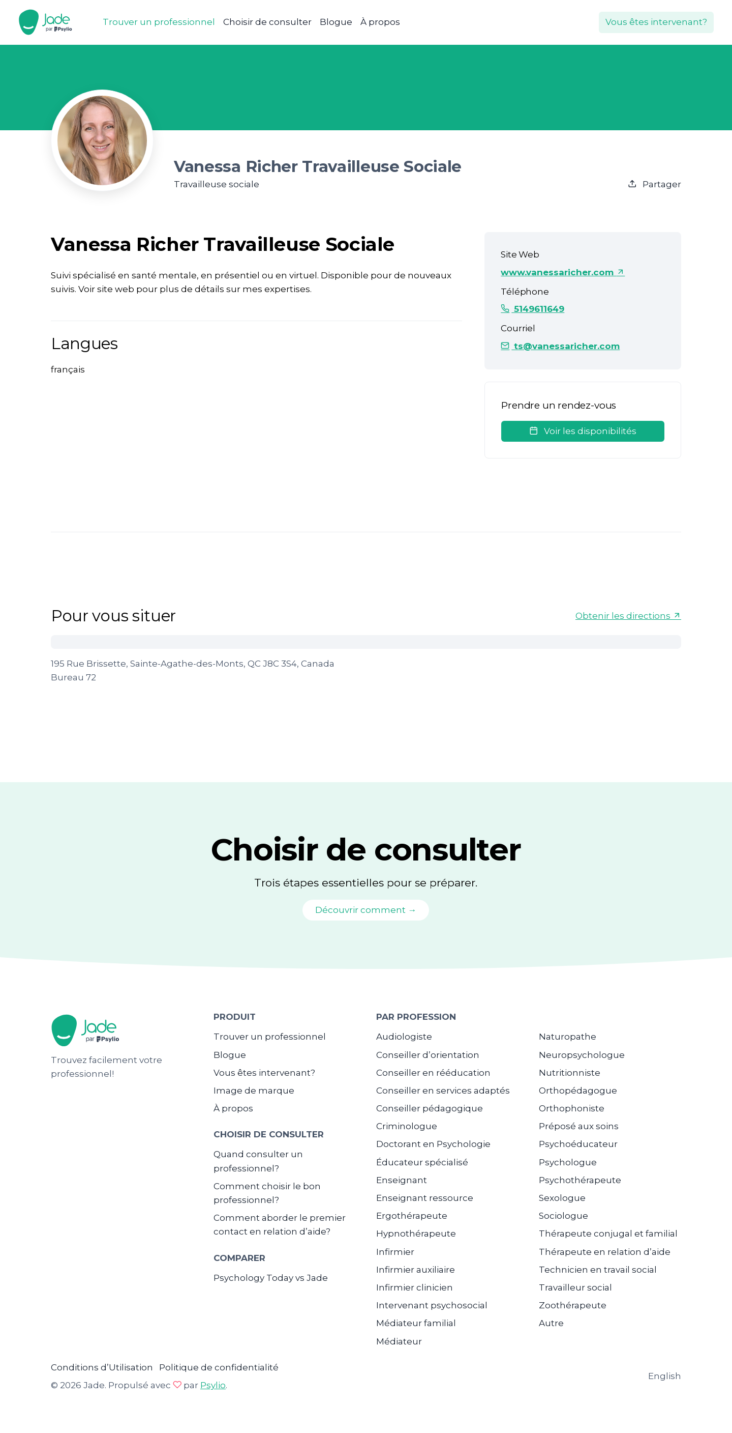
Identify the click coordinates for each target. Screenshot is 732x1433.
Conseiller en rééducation (433, 1073)
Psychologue (568, 1162)
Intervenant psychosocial (431, 1305)
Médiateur (399, 1341)
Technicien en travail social (598, 1270)
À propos (380, 22)
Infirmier (395, 1252)
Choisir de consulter (267, 22)
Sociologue (563, 1216)
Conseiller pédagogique (429, 1108)
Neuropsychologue (582, 1055)
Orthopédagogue (578, 1090)
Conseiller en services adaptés (443, 1090)
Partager (654, 184)
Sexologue (562, 1198)
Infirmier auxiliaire (415, 1270)
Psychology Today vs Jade (271, 1278)
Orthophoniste (571, 1108)
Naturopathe (567, 1036)
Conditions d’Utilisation (102, 1367)
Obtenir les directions (628, 616)
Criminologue (406, 1126)
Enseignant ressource (424, 1198)
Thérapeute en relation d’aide (604, 1252)
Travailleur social (575, 1287)
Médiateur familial (416, 1323)
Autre (551, 1323)
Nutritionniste (569, 1073)
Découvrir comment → (365, 910)
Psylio (213, 1385)
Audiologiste (404, 1036)
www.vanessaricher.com (563, 272)
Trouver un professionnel (159, 22)
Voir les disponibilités (582, 431)
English (664, 1376)
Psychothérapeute (580, 1180)
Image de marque (254, 1090)
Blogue (336, 22)
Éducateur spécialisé (422, 1162)
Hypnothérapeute (416, 1233)
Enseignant (401, 1180)
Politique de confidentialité (219, 1367)
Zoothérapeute (572, 1305)
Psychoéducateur (578, 1144)
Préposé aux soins (579, 1126)
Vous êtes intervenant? (656, 22)
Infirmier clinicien (414, 1287)
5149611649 (532, 309)
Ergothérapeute (411, 1216)
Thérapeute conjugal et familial (608, 1233)
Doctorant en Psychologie (433, 1144)
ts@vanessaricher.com (560, 346)
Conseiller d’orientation (427, 1055)
